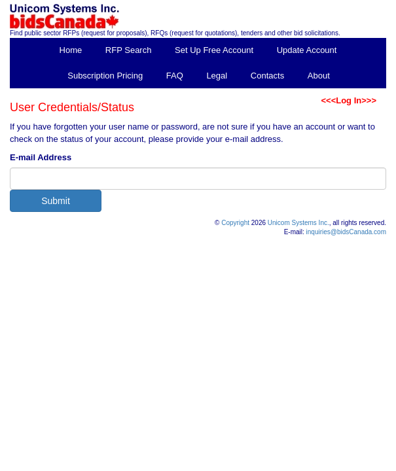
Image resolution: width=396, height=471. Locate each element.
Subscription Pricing (105, 75)
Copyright (235, 222)
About (319, 75)
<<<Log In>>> (348, 100)
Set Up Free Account (214, 50)
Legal (216, 75)
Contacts (267, 75)
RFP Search (128, 50)
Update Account (307, 50)
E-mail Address (40, 157)
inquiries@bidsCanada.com (346, 232)
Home (71, 50)
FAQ (174, 75)
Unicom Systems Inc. (298, 222)
